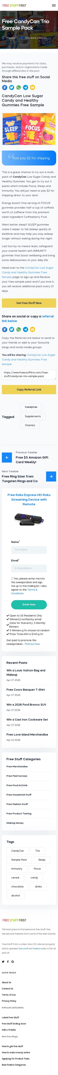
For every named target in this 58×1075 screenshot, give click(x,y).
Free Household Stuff (18, 795)
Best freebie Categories (14, 1064)
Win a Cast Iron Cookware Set (27, 719)
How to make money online (16, 1052)
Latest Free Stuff (10, 1017)
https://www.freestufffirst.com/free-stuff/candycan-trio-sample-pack (29, 374)
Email (15, 560)
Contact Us (7, 988)
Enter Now (29, 604)
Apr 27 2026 (13, 680)
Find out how (32, 644)
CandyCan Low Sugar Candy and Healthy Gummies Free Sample (28, 273)
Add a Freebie (9, 1029)
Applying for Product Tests (15, 1058)
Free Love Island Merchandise (27, 734)
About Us (6, 982)
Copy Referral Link (29, 389)
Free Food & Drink (16, 785)
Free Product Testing (18, 814)
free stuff (23, 948)
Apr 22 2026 (13, 740)
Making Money (15, 823)
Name (15, 541)
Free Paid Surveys (16, 776)
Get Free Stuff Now (29, 303)
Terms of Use (9, 994)
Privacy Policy (9, 1001)
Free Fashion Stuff (17, 804)
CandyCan (31, 407)
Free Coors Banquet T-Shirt (25, 689)
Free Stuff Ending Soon (14, 1023)
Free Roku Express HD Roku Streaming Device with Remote (29, 500)
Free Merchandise (17, 767)
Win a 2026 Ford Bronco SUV (26, 704)
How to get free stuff (12, 1046)
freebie (36, 948)
